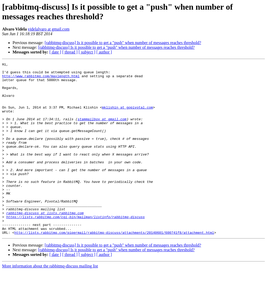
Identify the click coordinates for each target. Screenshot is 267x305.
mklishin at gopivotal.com (127, 116)
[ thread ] (70, 52)
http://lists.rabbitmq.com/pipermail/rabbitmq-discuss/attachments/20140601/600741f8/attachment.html (114, 267)
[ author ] (104, 52)
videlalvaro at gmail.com (48, 29)
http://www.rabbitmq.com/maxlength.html (40, 79)
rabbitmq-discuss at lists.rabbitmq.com (45, 243)
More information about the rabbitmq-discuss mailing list (50, 300)
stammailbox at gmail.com (102, 130)
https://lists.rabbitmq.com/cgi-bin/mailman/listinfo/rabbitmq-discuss (75, 248)
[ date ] (55, 52)
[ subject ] (87, 52)
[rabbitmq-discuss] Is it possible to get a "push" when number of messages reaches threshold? (123, 42)
